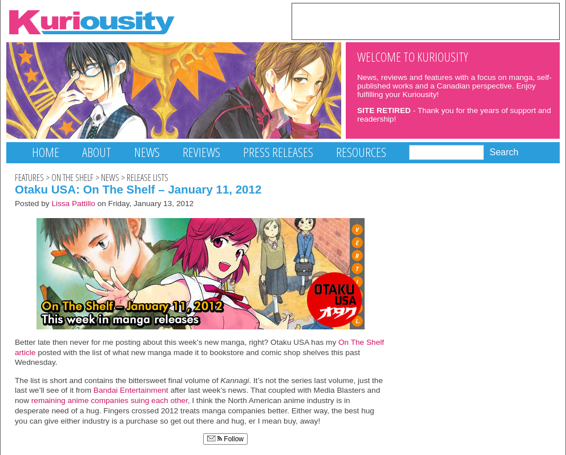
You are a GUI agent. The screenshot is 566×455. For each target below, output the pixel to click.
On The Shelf (72, 177)
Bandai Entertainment (131, 390)
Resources (361, 152)
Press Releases (278, 152)
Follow (225, 439)
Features (29, 177)
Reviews (201, 152)
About (96, 152)
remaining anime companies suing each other (109, 400)
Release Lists (147, 177)
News (147, 152)
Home (45, 152)
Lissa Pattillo (73, 203)
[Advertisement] (425, 20)
